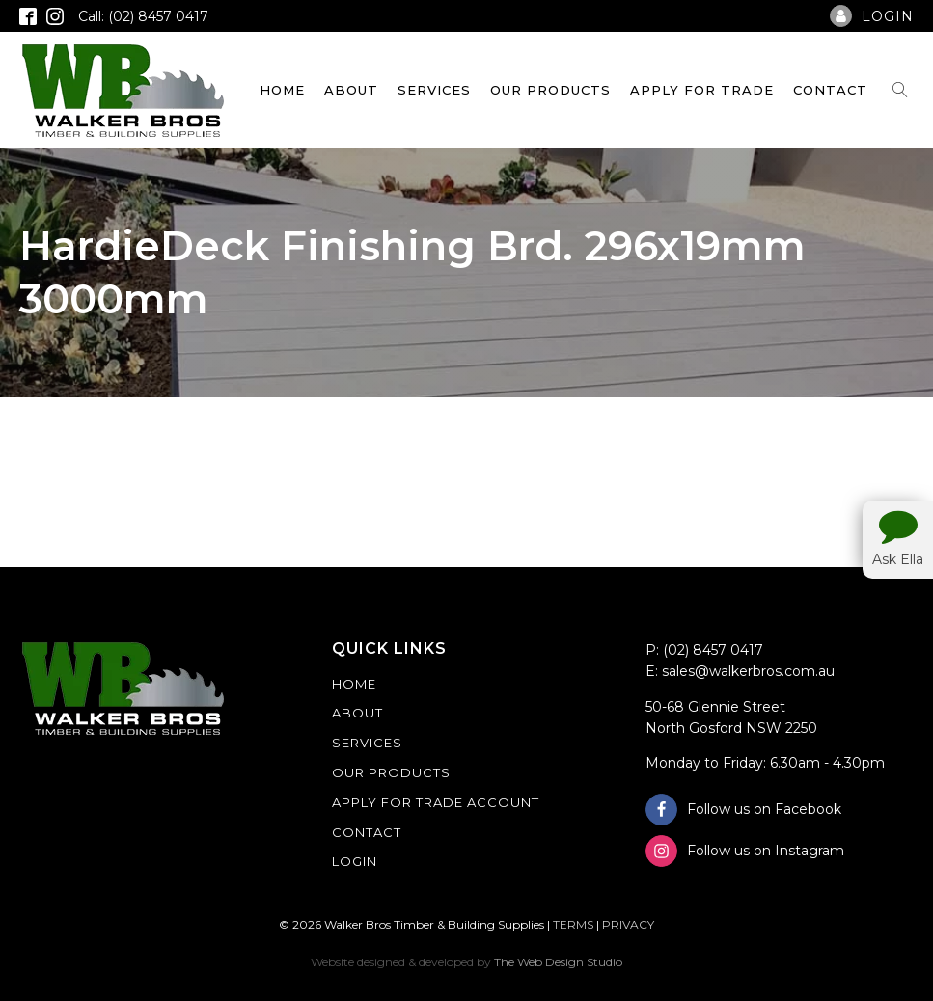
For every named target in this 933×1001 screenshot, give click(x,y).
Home (282, 89)
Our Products (550, 89)
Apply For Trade (702, 89)
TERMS (573, 924)
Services (434, 89)
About (351, 89)
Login (354, 861)
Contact (830, 89)
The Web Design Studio (558, 962)
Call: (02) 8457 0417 (143, 16)
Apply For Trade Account (435, 802)
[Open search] (900, 89)
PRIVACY (628, 924)
